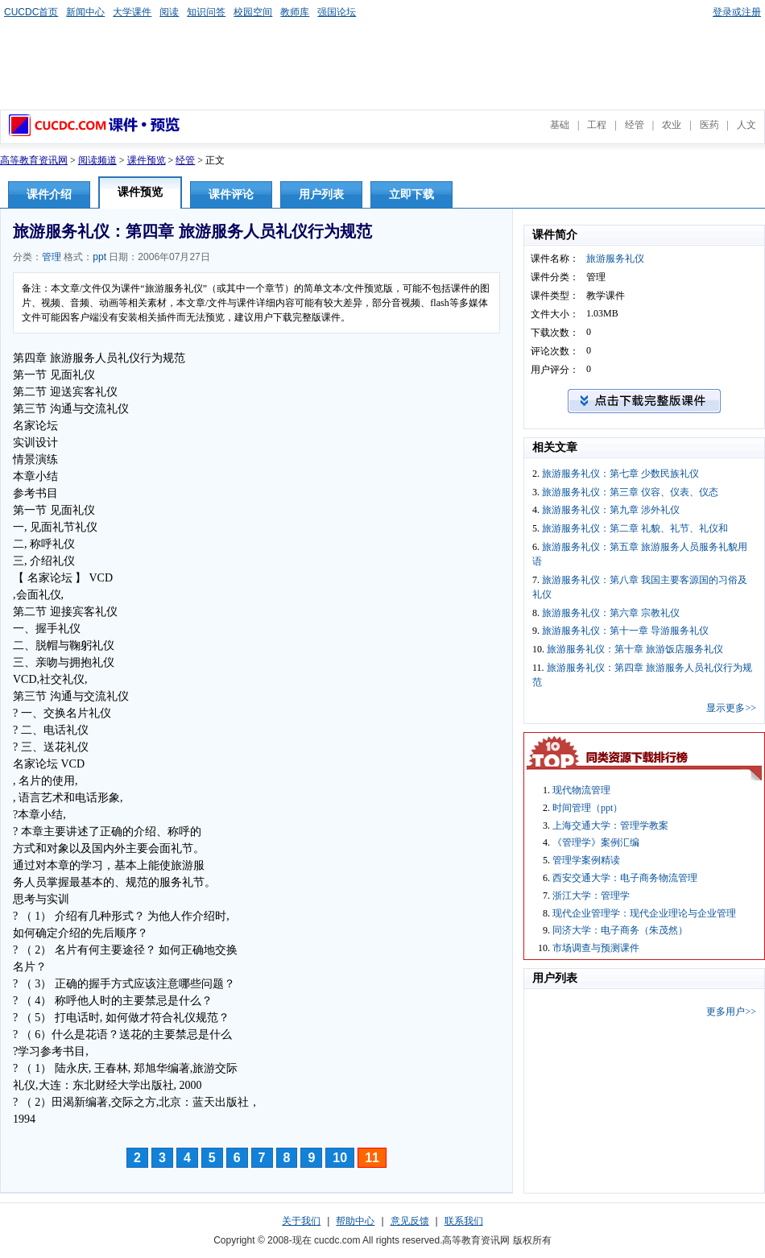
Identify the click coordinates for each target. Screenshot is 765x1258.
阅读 (169, 12)
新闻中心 (85, 12)
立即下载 (411, 194)
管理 (51, 257)
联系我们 (464, 1221)
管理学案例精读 (586, 860)
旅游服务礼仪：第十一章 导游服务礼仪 (625, 630)
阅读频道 (97, 160)
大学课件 (132, 12)
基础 (559, 124)
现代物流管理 (581, 790)
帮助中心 (355, 1221)
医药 (709, 124)
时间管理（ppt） (587, 807)
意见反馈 (410, 1221)
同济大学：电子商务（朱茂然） (620, 930)
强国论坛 (336, 12)
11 (372, 1158)
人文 (746, 124)
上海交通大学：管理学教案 (610, 825)
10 (340, 1158)
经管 (634, 124)
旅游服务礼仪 (615, 258)
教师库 (294, 12)
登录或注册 (737, 12)
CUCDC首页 (31, 12)
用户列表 (321, 194)
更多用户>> (731, 1011)
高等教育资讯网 (34, 160)
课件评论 (231, 194)
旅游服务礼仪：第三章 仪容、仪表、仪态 (630, 492)
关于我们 (301, 1221)
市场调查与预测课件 (595, 948)
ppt (99, 257)
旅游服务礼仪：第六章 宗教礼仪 (611, 613)
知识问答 (206, 12)
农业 (671, 124)
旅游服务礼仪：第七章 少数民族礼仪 (620, 473)
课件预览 (146, 160)
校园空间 (253, 12)
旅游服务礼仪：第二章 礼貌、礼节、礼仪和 (635, 528)
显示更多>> (731, 708)
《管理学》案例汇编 (595, 842)
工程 (596, 124)
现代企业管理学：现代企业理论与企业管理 (644, 913)
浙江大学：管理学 (591, 895)
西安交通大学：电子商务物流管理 (624, 877)
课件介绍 (49, 194)
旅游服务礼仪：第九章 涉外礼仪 (611, 509)
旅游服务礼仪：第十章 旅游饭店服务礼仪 (635, 649)
